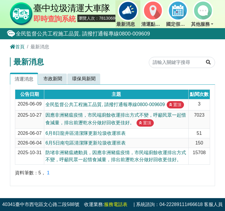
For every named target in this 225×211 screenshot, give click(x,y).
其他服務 (202, 13)
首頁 (17, 46)
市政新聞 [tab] (52, 78)
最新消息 (127, 13)
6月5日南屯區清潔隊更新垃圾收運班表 (85, 142)
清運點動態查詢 (153, 13)
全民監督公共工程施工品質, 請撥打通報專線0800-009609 (83, 34)
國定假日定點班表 (178, 13)
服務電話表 (115, 204)
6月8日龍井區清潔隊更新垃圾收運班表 (85, 133)
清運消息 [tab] (24, 78)
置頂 (175, 104)
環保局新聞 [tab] (84, 78)
